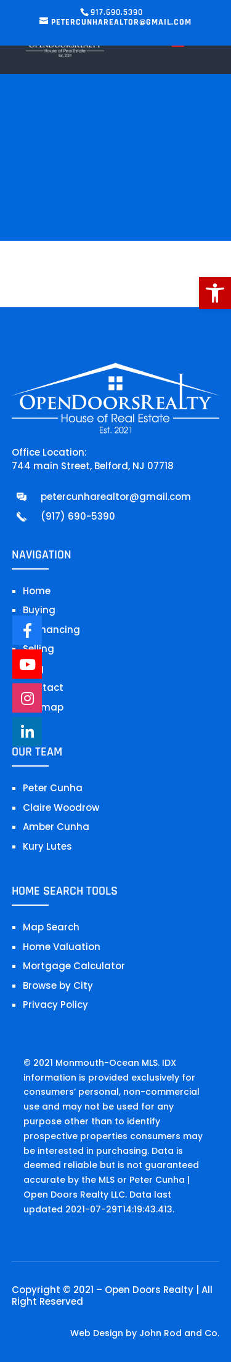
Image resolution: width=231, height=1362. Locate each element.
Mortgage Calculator (74, 965)
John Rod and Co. (179, 1333)
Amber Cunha (56, 826)
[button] (215, 293)
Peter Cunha (53, 787)
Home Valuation (61, 946)
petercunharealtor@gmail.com (116, 496)
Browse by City (58, 985)
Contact (43, 687)
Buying (39, 609)
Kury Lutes (47, 846)
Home (37, 590)
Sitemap (43, 707)
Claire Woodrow (61, 807)
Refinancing (51, 629)
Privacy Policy (55, 1004)
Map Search (51, 927)
